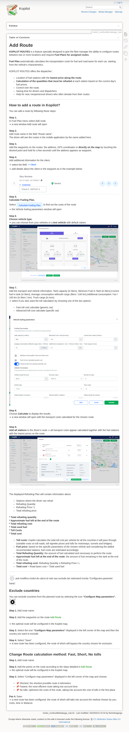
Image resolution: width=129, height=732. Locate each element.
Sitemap (118, 12)
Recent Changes (88, 12)
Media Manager (106, 12)
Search (120, 7)
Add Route (55, 617)
